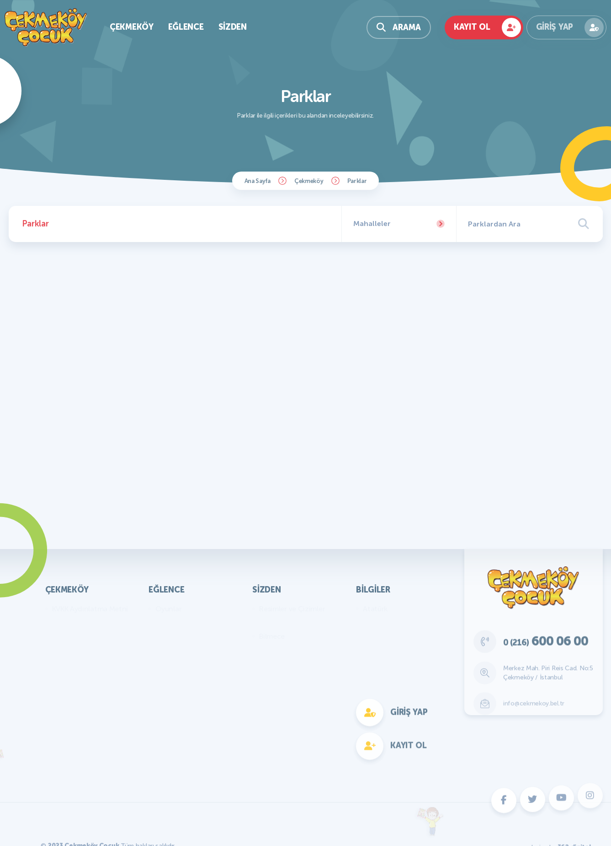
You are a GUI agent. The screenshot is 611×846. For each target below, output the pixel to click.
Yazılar (270, 622)
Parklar (357, 181)
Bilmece (272, 636)
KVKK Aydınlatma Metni (90, 608)
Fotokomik (172, 746)
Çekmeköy (309, 181)
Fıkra (267, 650)
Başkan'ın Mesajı (78, 622)
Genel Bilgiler (384, 622)
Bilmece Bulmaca (183, 622)
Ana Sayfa (257, 181)
